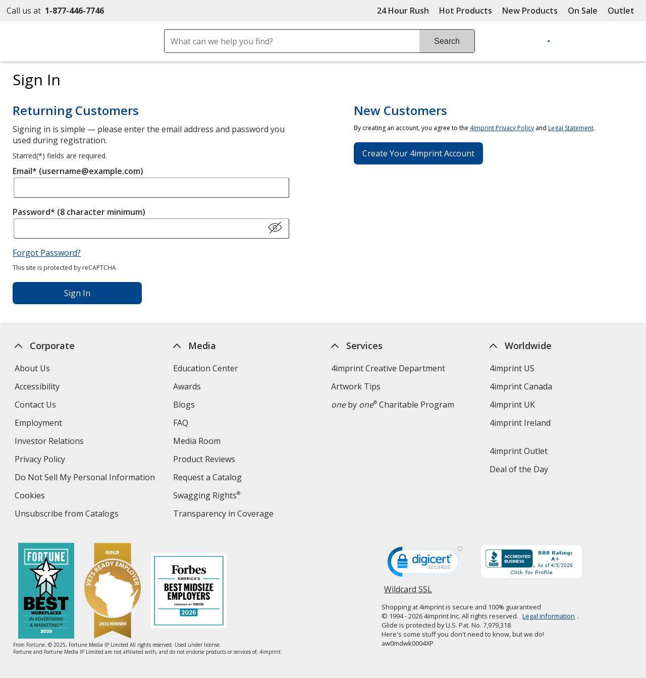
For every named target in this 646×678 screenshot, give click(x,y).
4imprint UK (512, 404)
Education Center (205, 368)
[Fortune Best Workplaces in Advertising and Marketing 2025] (46, 592)
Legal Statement (571, 128)
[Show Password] (275, 228)
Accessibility (37, 386)
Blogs (184, 404)
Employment (38, 422)
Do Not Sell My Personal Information (86, 478)
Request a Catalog (207, 477)
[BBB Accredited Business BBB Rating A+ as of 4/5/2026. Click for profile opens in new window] (531, 563)
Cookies (31, 496)
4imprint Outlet (519, 451)
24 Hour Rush (403, 10)
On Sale (583, 10)
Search (447, 41)
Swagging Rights (206, 495)
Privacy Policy (41, 460)
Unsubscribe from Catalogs (68, 515)
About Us (32, 368)
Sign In (77, 293)
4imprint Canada (521, 386)
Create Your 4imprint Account (418, 153)
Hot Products (465, 10)
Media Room (197, 440)
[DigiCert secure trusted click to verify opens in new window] (425, 564)
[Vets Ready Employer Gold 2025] (112, 592)
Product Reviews (204, 459)
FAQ (180, 422)
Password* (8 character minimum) (79, 211)
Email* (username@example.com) (78, 171)
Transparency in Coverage (224, 515)
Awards (187, 386)
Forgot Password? (47, 252)
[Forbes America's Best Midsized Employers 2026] (188, 592)
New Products (530, 10)
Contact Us (35, 404)
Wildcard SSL (408, 593)
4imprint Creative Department (388, 368)
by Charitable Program (392, 404)
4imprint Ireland (520, 422)
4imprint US (512, 368)
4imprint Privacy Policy (502, 128)
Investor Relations (50, 442)
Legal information (548, 615)
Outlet (623, 10)
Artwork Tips (356, 386)
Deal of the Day (519, 469)
